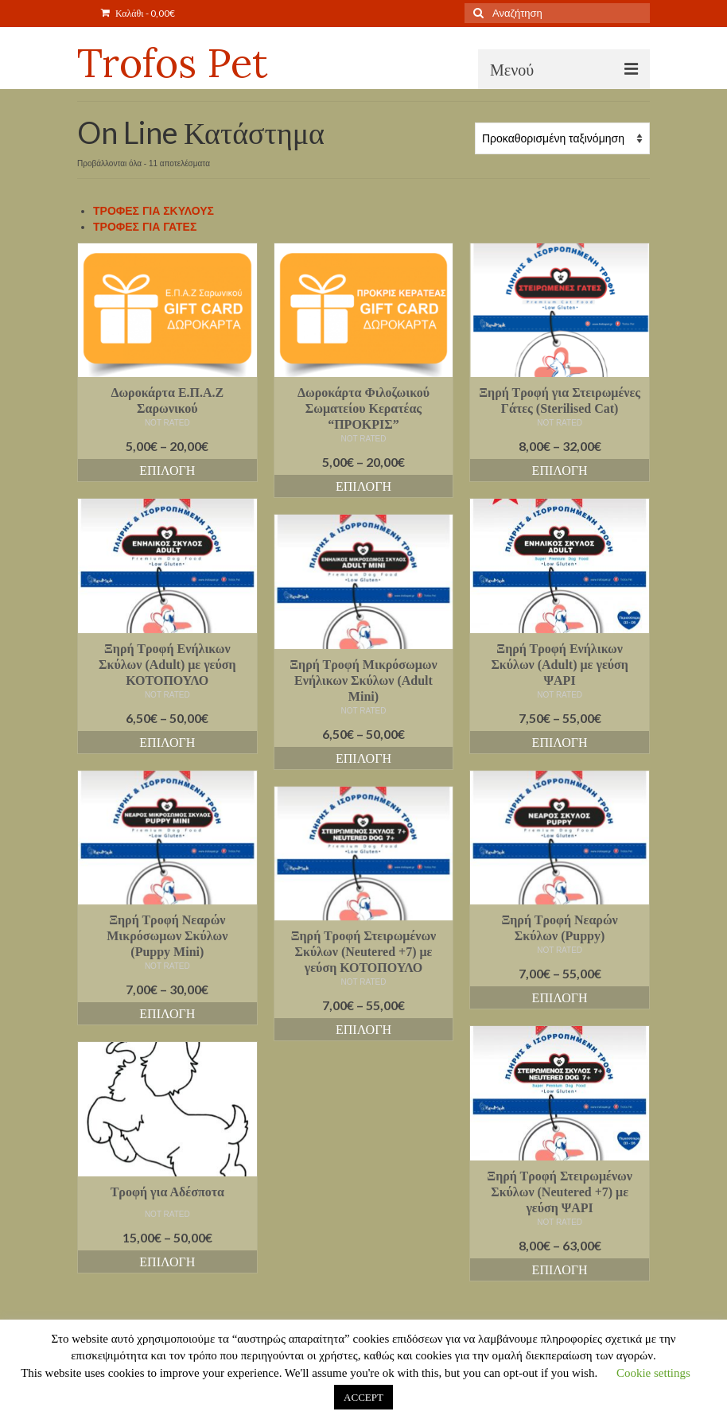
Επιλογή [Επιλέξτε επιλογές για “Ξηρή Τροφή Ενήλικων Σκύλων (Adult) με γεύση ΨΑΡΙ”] (560, 741)
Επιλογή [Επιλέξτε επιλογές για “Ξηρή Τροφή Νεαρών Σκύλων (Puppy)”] (560, 997)
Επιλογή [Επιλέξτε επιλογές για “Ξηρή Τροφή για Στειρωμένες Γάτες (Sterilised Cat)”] (560, 469)
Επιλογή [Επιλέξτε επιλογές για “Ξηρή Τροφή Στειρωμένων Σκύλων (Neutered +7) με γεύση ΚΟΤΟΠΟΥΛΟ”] (363, 1028)
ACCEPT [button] (363, 1397)
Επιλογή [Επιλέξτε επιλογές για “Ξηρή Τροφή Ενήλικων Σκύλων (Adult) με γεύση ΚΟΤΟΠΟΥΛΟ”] (167, 741)
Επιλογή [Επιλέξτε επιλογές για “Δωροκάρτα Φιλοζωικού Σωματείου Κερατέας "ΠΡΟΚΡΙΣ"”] (363, 485)
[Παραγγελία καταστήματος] (562, 138)
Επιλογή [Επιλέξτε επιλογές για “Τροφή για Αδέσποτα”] (167, 1261)
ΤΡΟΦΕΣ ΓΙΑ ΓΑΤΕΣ (144, 226)
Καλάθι (138, 13)
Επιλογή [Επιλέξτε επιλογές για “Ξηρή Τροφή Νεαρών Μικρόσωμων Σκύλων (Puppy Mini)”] (167, 1013)
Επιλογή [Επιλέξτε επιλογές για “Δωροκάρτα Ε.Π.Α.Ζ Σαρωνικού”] (167, 469)
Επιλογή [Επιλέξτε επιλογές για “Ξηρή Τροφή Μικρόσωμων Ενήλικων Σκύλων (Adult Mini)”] (363, 757)
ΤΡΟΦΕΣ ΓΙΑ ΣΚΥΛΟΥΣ (153, 210)
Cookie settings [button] (653, 1373)
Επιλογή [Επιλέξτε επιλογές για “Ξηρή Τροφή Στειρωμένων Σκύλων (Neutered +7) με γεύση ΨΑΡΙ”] (560, 1269)
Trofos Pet (172, 62)
